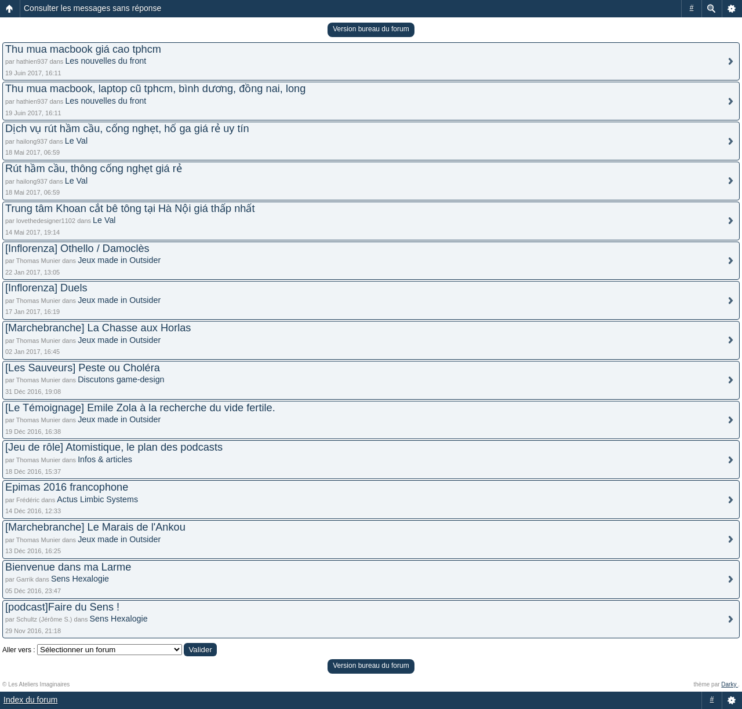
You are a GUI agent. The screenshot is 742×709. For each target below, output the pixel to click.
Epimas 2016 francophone (66, 487)
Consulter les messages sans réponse (92, 8)
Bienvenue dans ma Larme (68, 567)
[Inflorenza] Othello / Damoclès (77, 248)
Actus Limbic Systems (97, 499)
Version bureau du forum (371, 29)
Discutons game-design (121, 379)
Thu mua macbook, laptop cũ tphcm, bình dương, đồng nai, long (155, 88)
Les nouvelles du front (105, 60)
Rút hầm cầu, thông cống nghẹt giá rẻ (93, 168)
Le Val (76, 140)
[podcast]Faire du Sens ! (62, 607)
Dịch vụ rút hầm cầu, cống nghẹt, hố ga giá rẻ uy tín (127, 128)
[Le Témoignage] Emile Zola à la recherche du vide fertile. (140, 408)
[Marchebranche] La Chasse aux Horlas (98, 328)
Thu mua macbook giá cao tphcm (83, 49)
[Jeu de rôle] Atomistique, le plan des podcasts (114, 447)
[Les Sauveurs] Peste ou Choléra (82, 368)
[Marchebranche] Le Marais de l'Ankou (95, 527)
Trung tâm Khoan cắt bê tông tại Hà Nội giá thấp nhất (129, 208)
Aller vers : (18, 650)
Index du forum (30, 699)
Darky (729, 684)
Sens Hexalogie (80, 578)
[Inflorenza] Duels (46, 288)
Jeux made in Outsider (119, 260)
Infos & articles (105, 459)
